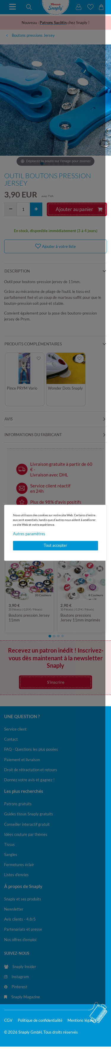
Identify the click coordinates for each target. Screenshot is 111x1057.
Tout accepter (55, 545)
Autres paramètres (29, 533)
